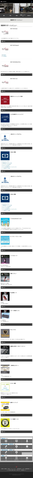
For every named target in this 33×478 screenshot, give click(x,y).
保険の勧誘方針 (19, 468)
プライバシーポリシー (13, 468)
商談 (4, 15)
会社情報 (2, 468)
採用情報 (5, 468)
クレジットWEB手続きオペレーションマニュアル (9, 166)
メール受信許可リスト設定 (6, 168)
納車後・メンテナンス (22, 16)
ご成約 (10, 15)
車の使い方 (29, 15)
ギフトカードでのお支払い (6, 165)
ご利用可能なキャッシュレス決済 (7, 163)
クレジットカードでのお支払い (6, 164)
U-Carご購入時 (4, 56)
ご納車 (16, 15)
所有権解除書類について (28, 468)
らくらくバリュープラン (5, 161)
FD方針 (23, 468)
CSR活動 (8, 468)
